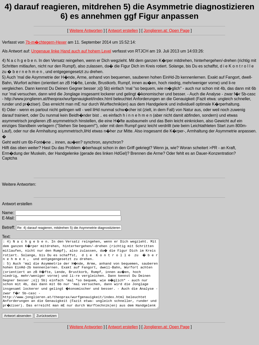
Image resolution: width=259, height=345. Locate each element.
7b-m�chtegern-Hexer (46, 42)
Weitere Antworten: (19, 184)
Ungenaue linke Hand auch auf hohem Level (71, 51)
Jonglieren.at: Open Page (166, 30)
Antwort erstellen (123, 30)
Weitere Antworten (86, 30)
